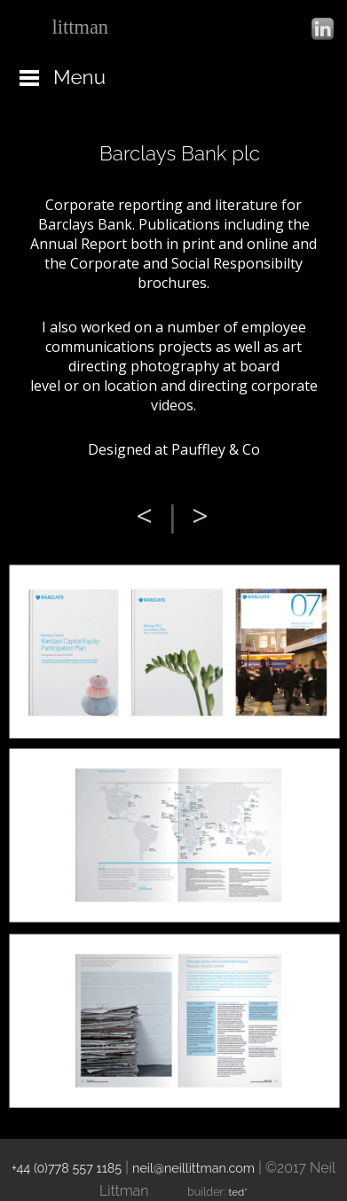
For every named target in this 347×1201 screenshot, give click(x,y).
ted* (238, 1192)
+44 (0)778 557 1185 (67, 1167)
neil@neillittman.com (193, 1167)
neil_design (96, 27)
